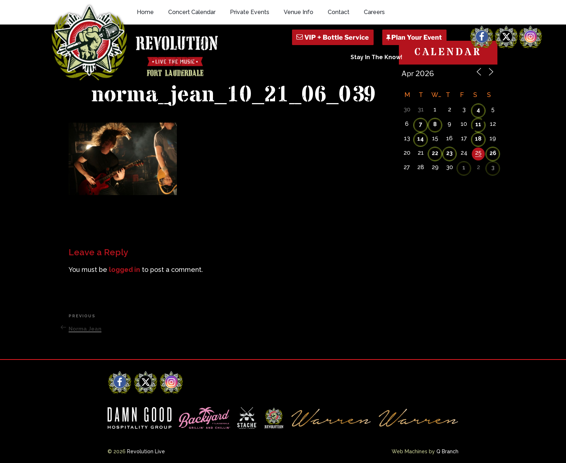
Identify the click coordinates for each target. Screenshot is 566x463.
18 (478, 138)
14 (420, 138)
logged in (124, 269)
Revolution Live (146, 451)
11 (478, 124)
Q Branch (447, 451)
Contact (338, 12)
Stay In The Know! (376, 57)
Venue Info (298, 12)
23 (449, 153)
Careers (374, 12)
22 (435, 153)
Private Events (249, 12)
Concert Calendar (191, 12)
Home (145, 12)
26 (492, 153)
